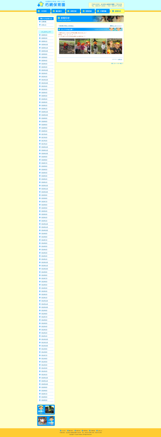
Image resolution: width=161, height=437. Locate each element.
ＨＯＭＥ (64, 430)
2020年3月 (44, 95)
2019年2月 (44, 105)
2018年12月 (44, 111)
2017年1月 (44, 144)
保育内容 (87, 11)
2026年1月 (44, 41)
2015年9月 (44, 195)
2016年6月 (44, 166)
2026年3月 (44, 38)
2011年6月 (44, 358)
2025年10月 (44, 51)
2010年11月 (44, 381)
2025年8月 (44, 57)
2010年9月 (44, 387)
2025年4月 (44, 60)
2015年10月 (44, 192)
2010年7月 (44, 393)
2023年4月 (44, 63)
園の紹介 (58, 11)
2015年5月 (44, 208)
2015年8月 (44, 198)
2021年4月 (44, 86)
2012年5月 (44, 323)
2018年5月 (44, 128)
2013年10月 (44, 268)
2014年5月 (44, 246)
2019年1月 (44, 108)
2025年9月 (44, 54)
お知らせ (117, 11)
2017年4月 (44, 134)
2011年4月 (44, 365)
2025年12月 (44, 44)
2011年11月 (44, 342)
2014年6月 (44, 243)
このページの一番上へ (117, 64)
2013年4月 (44, 288)
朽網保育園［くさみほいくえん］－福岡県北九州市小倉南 (51, 4)
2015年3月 (44, 214)
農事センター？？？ (115, 25)
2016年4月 (44, 172)
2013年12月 (44, 262)
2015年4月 (44, 211)
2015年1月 (44, 220)
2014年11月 (44, 227)
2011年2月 (44, 371)
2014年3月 (44, 253)
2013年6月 (44, 281)
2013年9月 (44, 272)
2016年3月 (44, 176)
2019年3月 (44, 102)
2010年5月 (44, 400)
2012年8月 (44, 313)
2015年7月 (44, 201)
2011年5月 (44, 361)
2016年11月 (44, 150)
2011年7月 (44, 355)
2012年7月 (44, 317)
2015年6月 (44, 204)
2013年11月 (44, 265)
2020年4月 (44, 92)
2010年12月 (44, 377)
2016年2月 (44, 179)
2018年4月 (44, 131)
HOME (43, 11)
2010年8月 (44, 390)
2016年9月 (44, 156)
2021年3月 (44, 89)
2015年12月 (44, 185)
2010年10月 (44, 384)
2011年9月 (44, 349)
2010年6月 (44, 397)
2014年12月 (44, 224)
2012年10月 (44, 307)
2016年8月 (44, 160)
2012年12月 (44, 301)
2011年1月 (44, 374)
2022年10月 (44, 70)
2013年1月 (44, 297)
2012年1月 (44, 336)
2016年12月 (44, 147)
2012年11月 (44, 304)
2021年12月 (44, 79)
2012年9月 (44, 310)
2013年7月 (44, 278)
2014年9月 (44, 233)
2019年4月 (44, 99)
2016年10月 (44, 153)
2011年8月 (44, 352)
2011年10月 (44, 345)
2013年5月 (44, 284)
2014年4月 (44, 249)
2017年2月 (44, 140)
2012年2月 (44, 333)
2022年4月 (44, 73)
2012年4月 (44, 326)
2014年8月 (44, 237)
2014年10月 (44, 230)
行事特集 (102, 11)
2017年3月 (44, 137)
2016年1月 (44, 182)
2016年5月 (44, 169)
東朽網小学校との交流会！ (66, 25)
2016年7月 (44, 163)
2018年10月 (44, 115)
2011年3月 (44, 368)
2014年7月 (44, 240)
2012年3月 (44, 329)
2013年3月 (44, 291)
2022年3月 (44, 76)
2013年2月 (44, 294)
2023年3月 (44, 67)
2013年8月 (44, 275)
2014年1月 (44, 259)
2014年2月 (44, 256)
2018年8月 (44, 121)
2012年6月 (44, 320)
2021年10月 (44, 83)
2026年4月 (44, 35)
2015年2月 (44, 217)
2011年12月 (44, 339)
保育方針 (73, 11)
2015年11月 (44, 188)
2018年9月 (44, 118)
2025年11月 (44, 47)
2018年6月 (44, 124)
